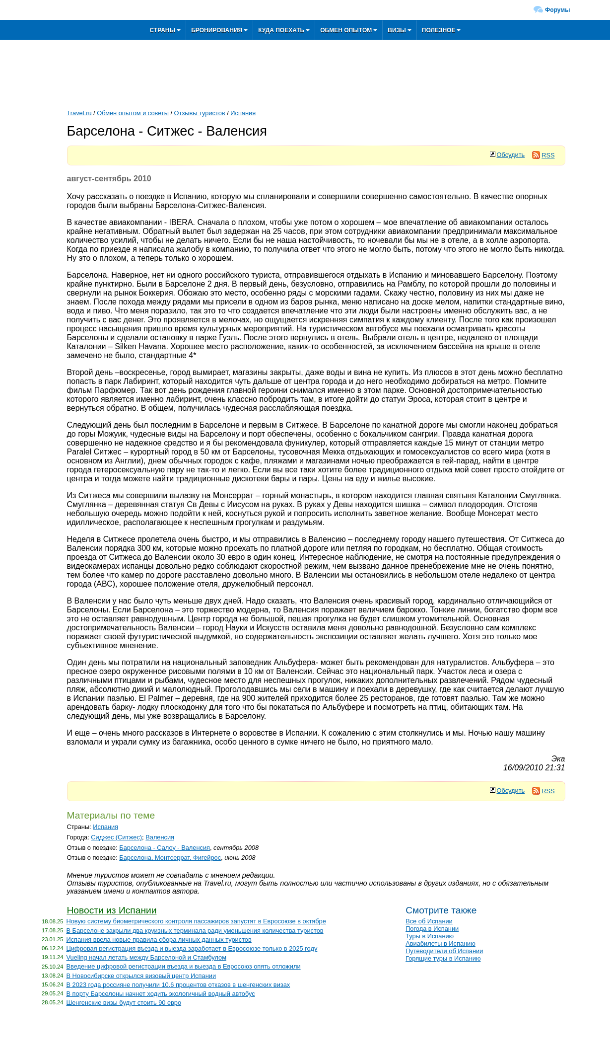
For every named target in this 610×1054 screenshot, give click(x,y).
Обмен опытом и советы (133, 113)
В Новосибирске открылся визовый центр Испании (141, 975)
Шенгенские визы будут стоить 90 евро (124, 1002)
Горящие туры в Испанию (443, 958)
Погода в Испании (432, 928)
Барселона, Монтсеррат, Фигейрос (170, 857)
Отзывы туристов (199, 113)
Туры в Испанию (430, 936)
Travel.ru (79, 113)
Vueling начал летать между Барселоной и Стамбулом (147, 957)
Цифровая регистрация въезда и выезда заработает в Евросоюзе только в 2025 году (192, 948)
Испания (243, 113)
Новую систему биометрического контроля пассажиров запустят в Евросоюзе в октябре (196, 921)
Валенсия (159, 837)
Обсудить (511, 154)
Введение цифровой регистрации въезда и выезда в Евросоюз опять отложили (184, 966)
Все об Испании (429, 921)
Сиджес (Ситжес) (116, 837)
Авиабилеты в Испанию (440, 943)
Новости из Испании (112, 910)
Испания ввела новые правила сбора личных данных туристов (159, 939)
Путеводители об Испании (444, 951)
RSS (543, 155)
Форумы (557, 9)
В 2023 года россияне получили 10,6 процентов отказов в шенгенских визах (178, 984)
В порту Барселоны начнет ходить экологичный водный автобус (161, 993)
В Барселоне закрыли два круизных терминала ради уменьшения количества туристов (195, 930)
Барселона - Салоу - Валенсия (164, 847)
